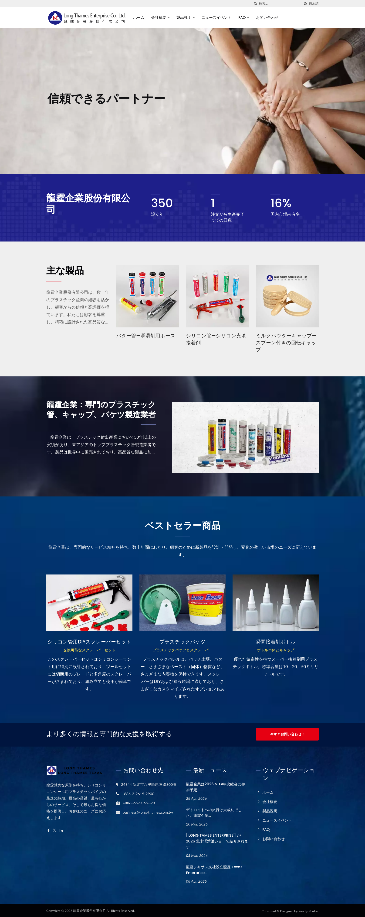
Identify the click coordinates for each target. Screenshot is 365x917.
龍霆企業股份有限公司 (89, 909)
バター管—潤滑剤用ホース (145, 335)
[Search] (279, 3)
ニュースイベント (218, 17)
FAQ (245, 17)
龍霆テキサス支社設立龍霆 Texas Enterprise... (214, 868)
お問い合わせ (269, 17)
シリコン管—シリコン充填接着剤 (216, 339)
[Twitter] (54, 829)
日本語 (314, 4)
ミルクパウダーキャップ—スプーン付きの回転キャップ (286, 342)
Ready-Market (308, 910)
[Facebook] (48, 829)
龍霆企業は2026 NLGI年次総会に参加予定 (215, 785)
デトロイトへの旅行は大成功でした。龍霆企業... (214, 811)
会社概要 (162, 17)
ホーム (140, 17)
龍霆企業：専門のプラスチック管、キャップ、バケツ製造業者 (103, 417)
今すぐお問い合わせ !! (287, 734)
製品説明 (187, 17)
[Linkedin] (61, 829)
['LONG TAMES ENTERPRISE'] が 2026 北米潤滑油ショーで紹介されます (217, 840)
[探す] (255, 3)
